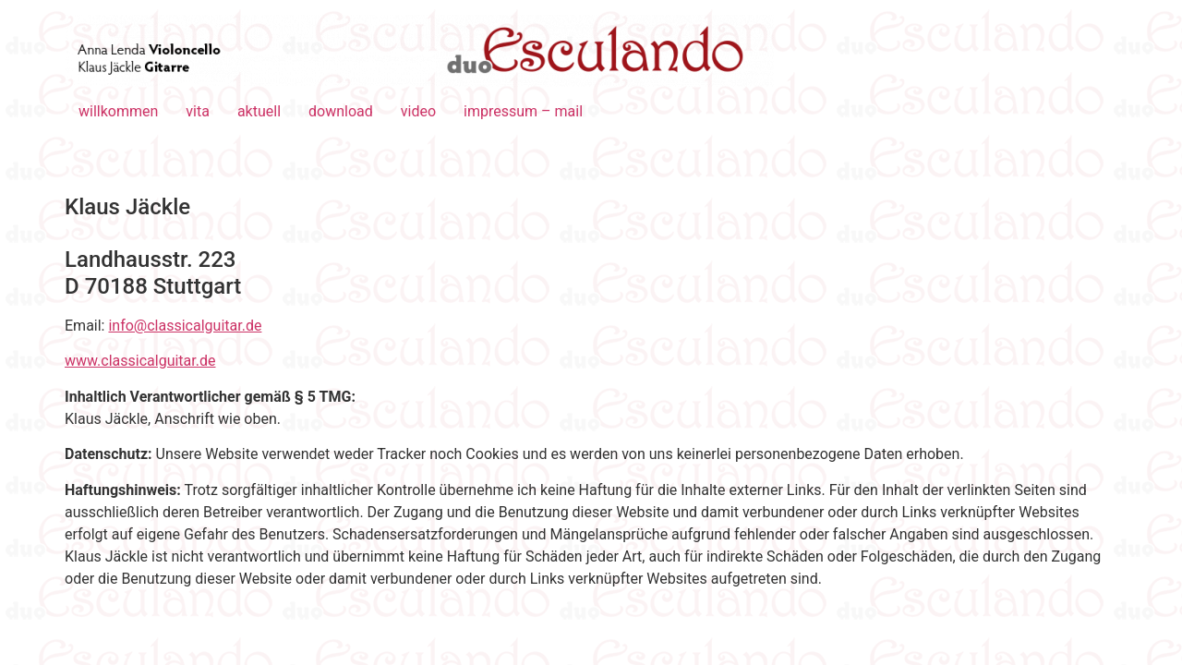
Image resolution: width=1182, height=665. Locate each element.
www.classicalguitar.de (140, 360)
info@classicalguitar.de (184, 325)
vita (198, 111)
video (418, 111)
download (340, 111)
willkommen (118, 111)
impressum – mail (523, 111)
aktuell (259, 111)
